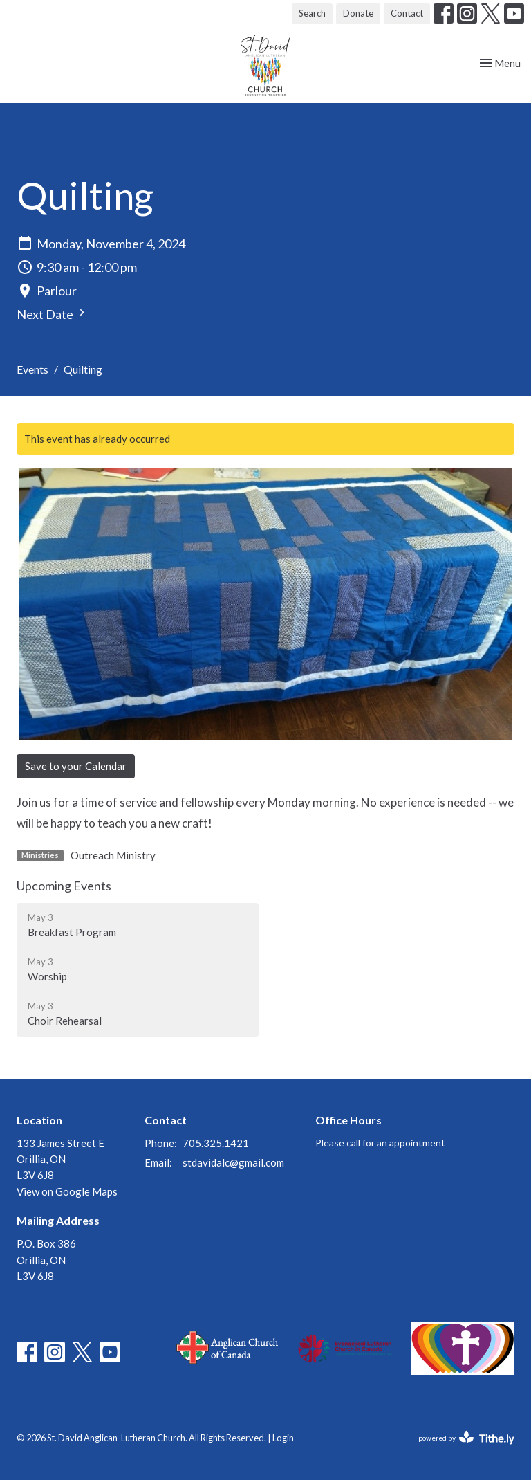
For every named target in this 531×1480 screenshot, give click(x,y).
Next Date (52, 314)
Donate (358, 13)
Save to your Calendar (76, 766)
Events (32, 369)
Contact (407, 13)
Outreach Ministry (113, 855)
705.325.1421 (216, 1143)
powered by (466, 1438)
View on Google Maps (67, 1191)
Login (283, 1437)
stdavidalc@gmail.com (233, 1162)
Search (312, 13)
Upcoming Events (64, 885)
